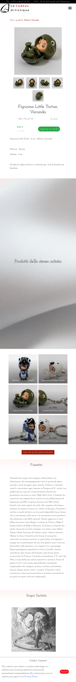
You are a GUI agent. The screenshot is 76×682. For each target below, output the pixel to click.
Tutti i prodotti (24, 20)
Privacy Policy (31, 677)
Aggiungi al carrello (49, 129)
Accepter (64, 672)
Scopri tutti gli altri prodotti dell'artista (38, 452)
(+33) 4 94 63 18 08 (20, 2)
